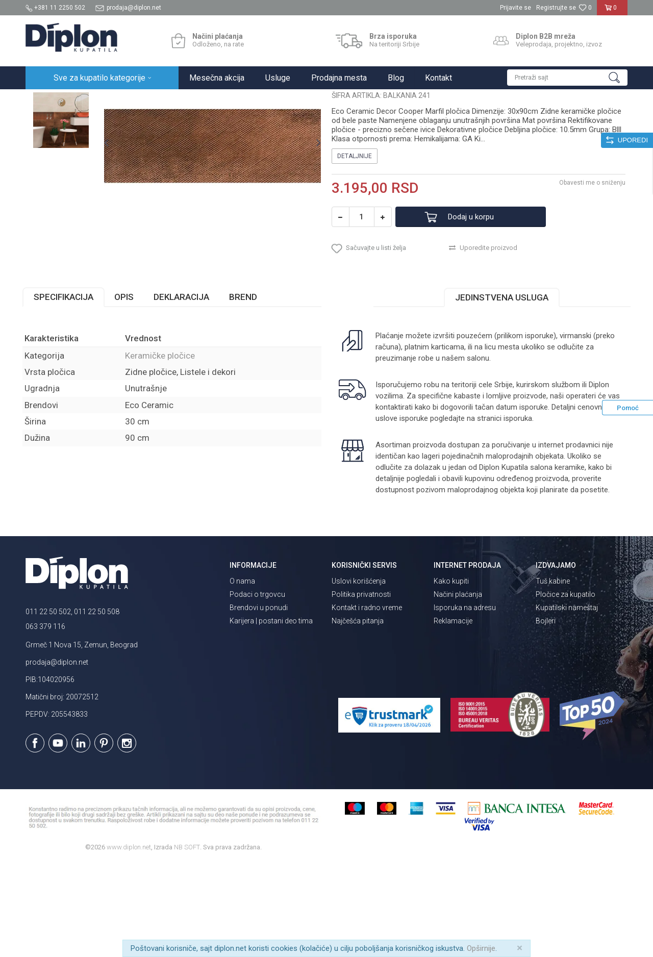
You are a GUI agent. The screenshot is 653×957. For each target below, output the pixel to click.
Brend (246, 390)
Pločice (141, 100)
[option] (63, 154)
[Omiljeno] (585, 7)
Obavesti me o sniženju (589, 274)
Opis (127, 390)
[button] (567, 77)
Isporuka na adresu (465, 701)
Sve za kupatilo (100, 100)
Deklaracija (184, 390)
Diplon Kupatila (48, 100)
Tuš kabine (553, 674)
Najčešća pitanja (358, 714)
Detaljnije (354, 247)
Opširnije (481, 948)
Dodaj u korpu (476, 308)
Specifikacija (66, 390)
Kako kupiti (451, 674)
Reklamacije (453, 714)
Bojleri (546, 714)
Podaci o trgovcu (257, 688)
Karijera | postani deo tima (271, 714)
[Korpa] (612, 11)
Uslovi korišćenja (359, 674)
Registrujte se (556, 7)
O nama (242, 674)
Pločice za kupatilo (565, 688)
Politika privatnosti (361, 688)
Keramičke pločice (187, 100)
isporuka (517, 511)
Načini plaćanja (458, 688)
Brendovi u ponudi (259, 701)
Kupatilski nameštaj (567, 701)
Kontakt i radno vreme (367, 701)
